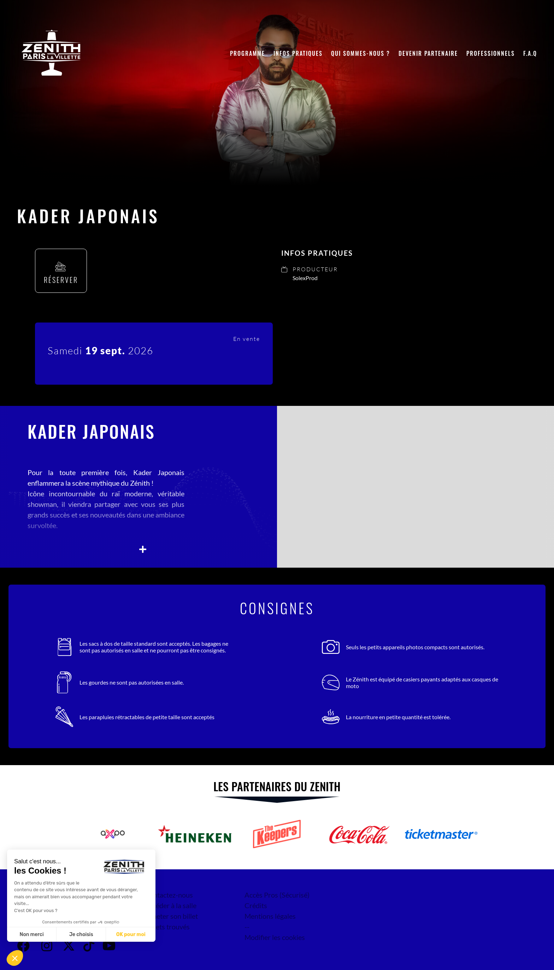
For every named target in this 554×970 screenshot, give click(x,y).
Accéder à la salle (170, 905)
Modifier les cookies (274, 937)
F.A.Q (530, 53)
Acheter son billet (171, 916)
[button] (14, 958)
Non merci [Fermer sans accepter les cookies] (31, 934)
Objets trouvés (167, 926)
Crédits (255, 905)
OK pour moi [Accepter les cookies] (131, 934)
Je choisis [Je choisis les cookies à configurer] (81, 934)
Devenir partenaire (428, 53)
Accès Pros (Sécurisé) (277, 895)
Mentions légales (270, 916)
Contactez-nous (169, 895)
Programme (247, 53)
